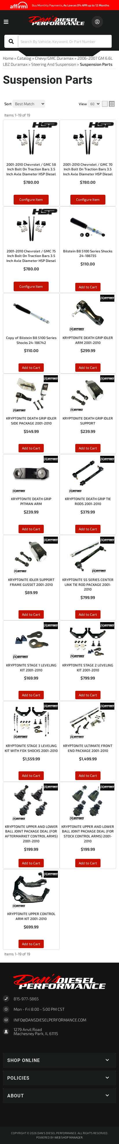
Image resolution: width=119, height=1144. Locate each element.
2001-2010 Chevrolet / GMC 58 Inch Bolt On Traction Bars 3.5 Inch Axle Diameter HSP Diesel (31, 169)
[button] (58, 41)
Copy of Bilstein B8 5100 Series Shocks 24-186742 (31, 340)
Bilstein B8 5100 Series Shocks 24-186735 (87, 253)
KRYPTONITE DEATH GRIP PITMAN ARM (31, 501)
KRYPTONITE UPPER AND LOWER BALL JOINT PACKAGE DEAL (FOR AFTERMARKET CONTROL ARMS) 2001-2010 (31, 833)
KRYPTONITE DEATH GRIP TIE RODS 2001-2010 (88, 501)
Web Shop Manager (68, 1137)
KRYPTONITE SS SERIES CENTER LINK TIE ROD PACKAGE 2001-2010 (87, 584)
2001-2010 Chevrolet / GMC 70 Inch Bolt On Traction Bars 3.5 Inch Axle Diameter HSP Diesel (88, 169)
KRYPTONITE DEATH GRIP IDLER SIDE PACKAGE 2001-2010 (31, 420)
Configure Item (31, 199)
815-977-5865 (26, 998)
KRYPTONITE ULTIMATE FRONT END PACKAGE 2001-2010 (87, 748)
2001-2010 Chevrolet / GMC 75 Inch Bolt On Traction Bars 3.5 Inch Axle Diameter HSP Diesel (31, 256)
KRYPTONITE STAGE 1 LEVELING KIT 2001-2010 (31, 667)
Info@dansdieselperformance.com (50, 1020)
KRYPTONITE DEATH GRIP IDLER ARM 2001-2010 (88, 340)
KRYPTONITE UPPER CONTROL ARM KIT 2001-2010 (31, 916)
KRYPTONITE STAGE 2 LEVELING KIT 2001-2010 (87, 667)
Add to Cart (88, 287)
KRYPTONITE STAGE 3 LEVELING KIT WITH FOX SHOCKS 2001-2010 (31, 748)
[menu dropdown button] (6, 22)
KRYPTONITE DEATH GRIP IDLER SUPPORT (88, 420)
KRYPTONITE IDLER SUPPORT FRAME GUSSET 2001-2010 (31, 582)
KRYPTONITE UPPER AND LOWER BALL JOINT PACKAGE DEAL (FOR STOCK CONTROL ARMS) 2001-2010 (87, 833)
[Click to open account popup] (97, 22)
